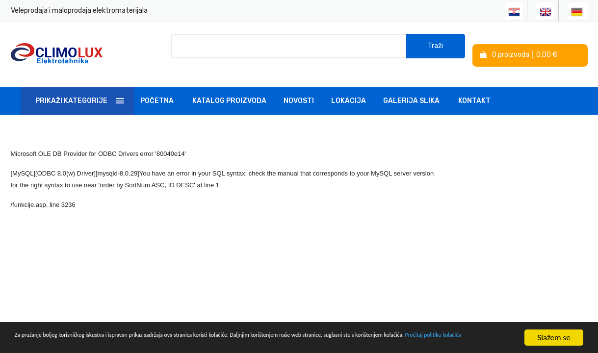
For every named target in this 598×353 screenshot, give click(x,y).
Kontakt (474, 90)
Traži (435, 49)
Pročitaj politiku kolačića (128, 342)
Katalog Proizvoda (229, 90)
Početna (157, 90)
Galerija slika (411, 90)
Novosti (299, 90)
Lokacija (348, 90)
